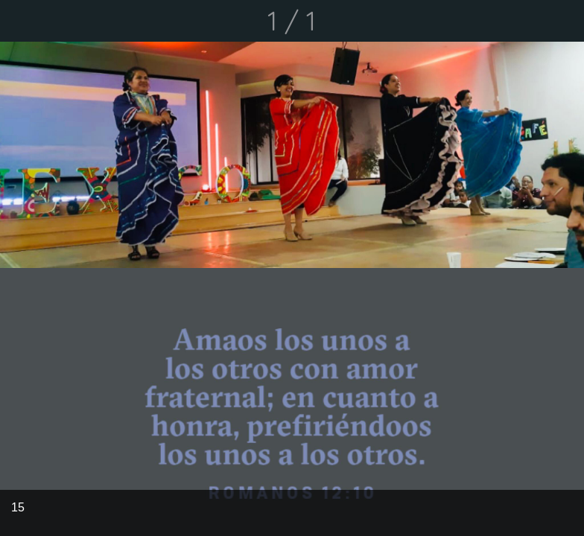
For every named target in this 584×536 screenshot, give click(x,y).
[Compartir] (524, 21)
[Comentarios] (563, 21)
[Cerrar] (21, 21)
